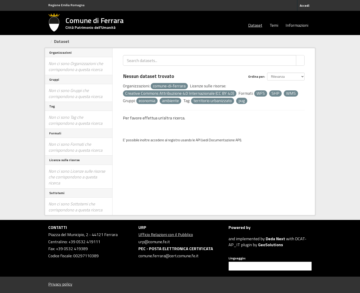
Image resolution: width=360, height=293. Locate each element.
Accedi (304, 5)
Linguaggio (237, 258)
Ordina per (256, 76)
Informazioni (297, 25)
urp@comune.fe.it (154, 242)
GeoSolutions (270, 245)
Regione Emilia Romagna (66, 5)
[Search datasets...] (209, 60)
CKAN (236, 233)
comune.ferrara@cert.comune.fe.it (168, 256)
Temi (274, 25)
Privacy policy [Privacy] (60, 284)
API (198, 140)
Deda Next (275, 239)
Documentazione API (224, 140)
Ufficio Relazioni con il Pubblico (165, 234)
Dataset (255, 25)
